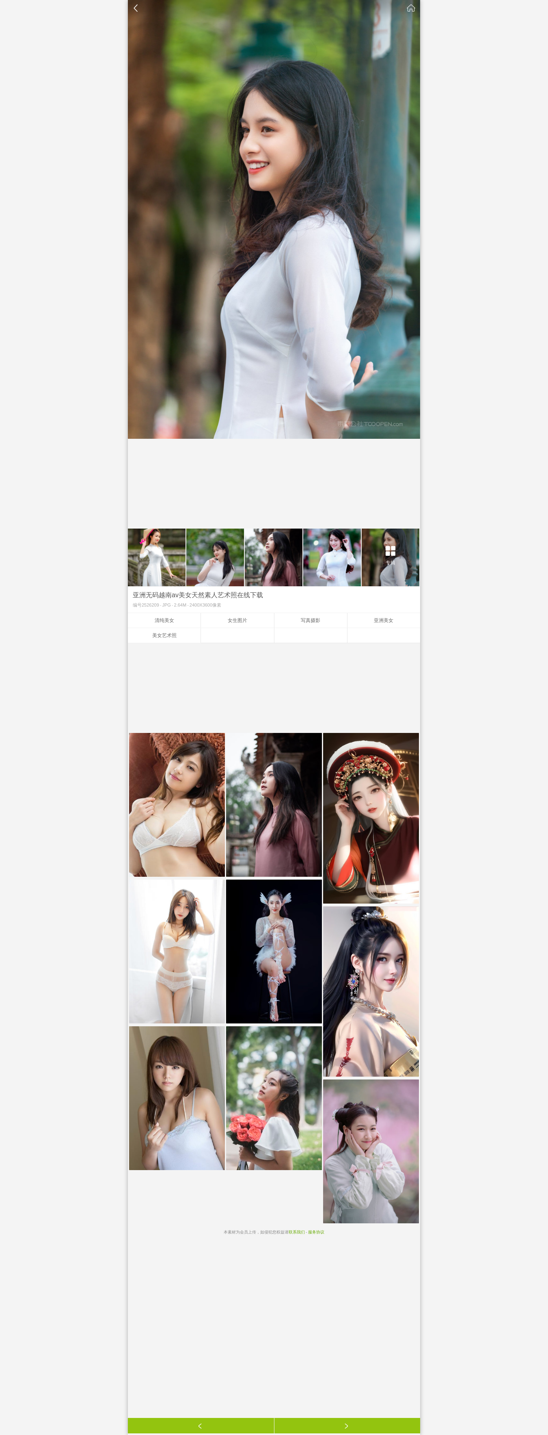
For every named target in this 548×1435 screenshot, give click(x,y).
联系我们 (297, 1232)
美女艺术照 (164, 635)
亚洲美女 (383, 620)
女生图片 (237, 620)
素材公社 (411, 8)
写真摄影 (310, 620)
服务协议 (316, 1232)
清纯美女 (164, 620)
